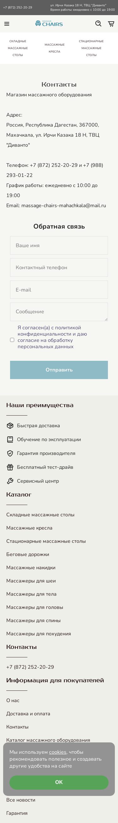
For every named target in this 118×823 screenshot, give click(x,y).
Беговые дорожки (27, 554)
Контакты (17, 727)
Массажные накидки (30, 567)
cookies (57, 752)
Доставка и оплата (28, 713)
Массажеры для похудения (38, 633)
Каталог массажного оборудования (48, 740)
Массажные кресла (29, 528)
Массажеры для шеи (31, 580)
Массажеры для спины (33, 620)
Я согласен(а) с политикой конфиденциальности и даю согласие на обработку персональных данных (52, 337)
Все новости (20, 800)
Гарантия (17, 813)
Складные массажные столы (40, 514)
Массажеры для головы (34, 607)
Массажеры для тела (31, 594)
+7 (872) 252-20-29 (17, 7)
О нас (13, 700)
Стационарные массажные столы (46, 541)
